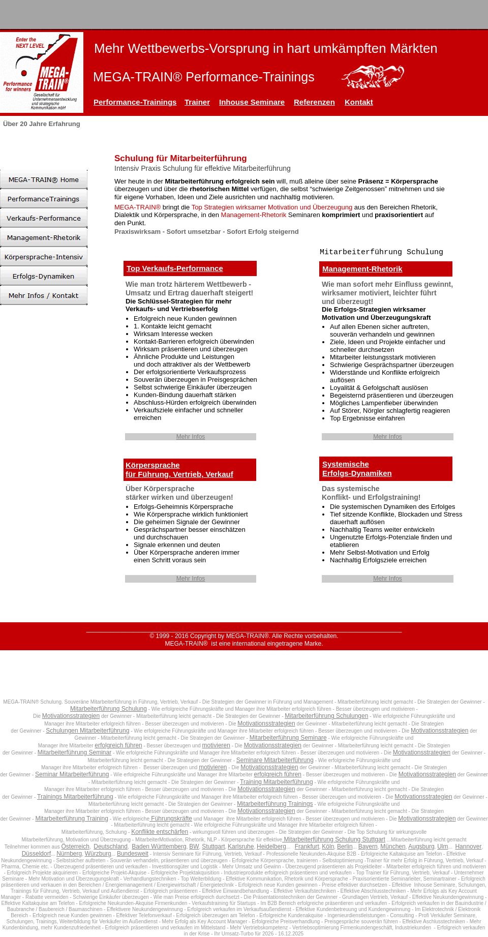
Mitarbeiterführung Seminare (288, 737)
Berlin (345, 846)
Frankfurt (307, 846)
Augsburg (421, 846)
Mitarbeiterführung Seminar (74, 752)
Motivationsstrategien (71, 715)
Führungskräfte (170, 818)
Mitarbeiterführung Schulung (108, 708)
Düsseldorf (36, 853)
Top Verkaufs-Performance (175, 268)
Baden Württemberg (159, 846)
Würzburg (98, 853)
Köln (328, 846)
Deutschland (111, 846)
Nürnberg (69, 853)
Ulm (442, 846)
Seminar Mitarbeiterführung (72, 774)
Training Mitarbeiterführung (276, 781)
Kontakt (359, 102)
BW (194, 846)
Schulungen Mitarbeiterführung (87, 730)
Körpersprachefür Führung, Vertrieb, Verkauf (179, 469)
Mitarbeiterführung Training (71, 818)
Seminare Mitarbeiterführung (275, 760)
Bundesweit (132, 853)
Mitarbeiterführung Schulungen (326, 715)
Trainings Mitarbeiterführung (75, 796)
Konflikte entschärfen (159, 831)
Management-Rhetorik (362, 268)
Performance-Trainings (135, 102)
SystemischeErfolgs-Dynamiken (357, 468)
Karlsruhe (241, 846)
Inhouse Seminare (252, 102)
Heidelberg (271, 846)
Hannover (468, 846)
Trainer (197, 102)
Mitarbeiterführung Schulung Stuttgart (333, 839)
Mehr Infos (190, 436)
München (392, 846)
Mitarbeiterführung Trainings (275, 803)
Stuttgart (213, 846)
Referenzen (314, 102)
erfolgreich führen (118, 745)
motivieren (216, 745)
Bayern (368, 846)
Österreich (75, 846)
